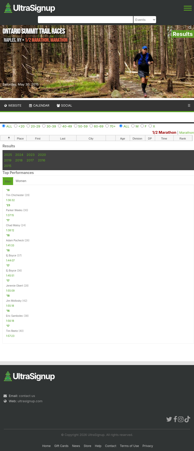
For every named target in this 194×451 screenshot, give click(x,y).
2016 (41, 160)
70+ (113, 126)
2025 (8, 155)
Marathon (186, 132)
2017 (30, 160)
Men (8, 181)
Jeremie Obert (14, 285)
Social (64, 105)
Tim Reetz (12, 330)
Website (13, 105)
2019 (7, 160)
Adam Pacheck (15, 240)
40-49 (67, 126)
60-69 (98, 126)
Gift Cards (61, 446)
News (76, 446)
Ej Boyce (11, 255)
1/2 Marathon (164, 132)
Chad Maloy (13, 225)
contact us (27, 396)
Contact (110, 446)
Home (46, 446)
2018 (19, 160)
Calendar (39, 105)
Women (21, 181)
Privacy (148, 446)
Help (98, 446)
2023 (31, 155)
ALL (9, 126)
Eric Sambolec (14, 315)
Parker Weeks (14, 210)
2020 (42, 155)
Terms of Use (129, 446)
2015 (7, 166)
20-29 (35, 126)
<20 (21, 126)
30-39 (51, 126)
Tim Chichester (15, 195)
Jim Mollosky (14, 300)
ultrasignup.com (30, 401)
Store (87, 446)
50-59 (83, 126)
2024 (19, 155)
